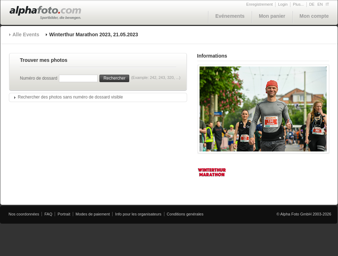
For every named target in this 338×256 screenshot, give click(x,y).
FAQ (48, 214)
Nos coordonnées (24, 214)
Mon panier (272, 16)
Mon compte (314, 16)
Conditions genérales (185, 214)
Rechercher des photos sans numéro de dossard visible (70, 97)
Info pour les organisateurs (138, 214)
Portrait (64, 214)
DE (312, 4)
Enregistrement (259, 4)
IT (327, 4)
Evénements (229, 16)
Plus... (298, 4)
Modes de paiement (93, 214)
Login (283, 4)
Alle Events (25, 34)
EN (320, 4)
